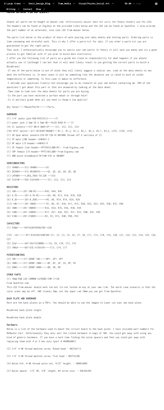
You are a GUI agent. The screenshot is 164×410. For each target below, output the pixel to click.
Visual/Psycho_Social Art (94, 3)
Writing (10, 9)
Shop (38, 9)
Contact (27, 9)
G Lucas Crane (12, 3)
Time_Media (64, 3)
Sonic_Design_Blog (39, 3)
